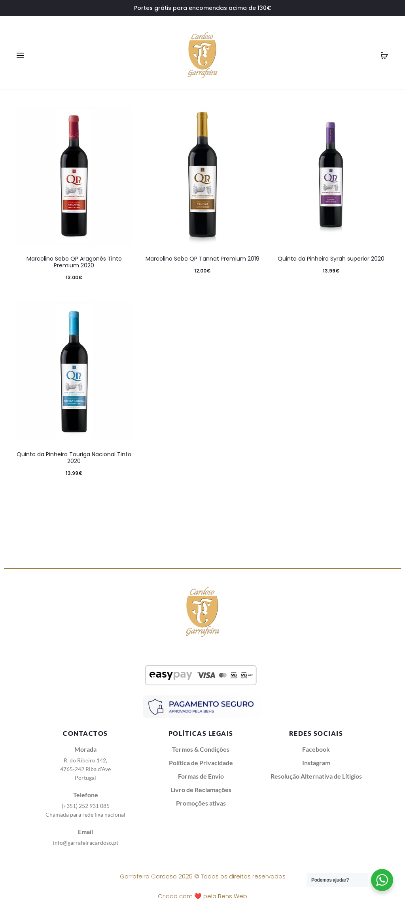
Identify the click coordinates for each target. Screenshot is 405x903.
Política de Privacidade (201, 762)
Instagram (316, 762)
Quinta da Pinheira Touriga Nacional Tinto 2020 (74, 457)
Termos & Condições (200, 749)
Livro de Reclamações (200, 789)
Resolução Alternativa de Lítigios (316, 776)
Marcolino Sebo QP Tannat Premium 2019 (202, 259)
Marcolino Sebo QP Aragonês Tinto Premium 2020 (74, 262)
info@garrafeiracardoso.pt (85, 842)
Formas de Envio (201, 776)
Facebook (316, 749)
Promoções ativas (201, 803)
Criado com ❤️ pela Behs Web (202, 896)
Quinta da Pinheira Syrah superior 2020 (331, 259)
